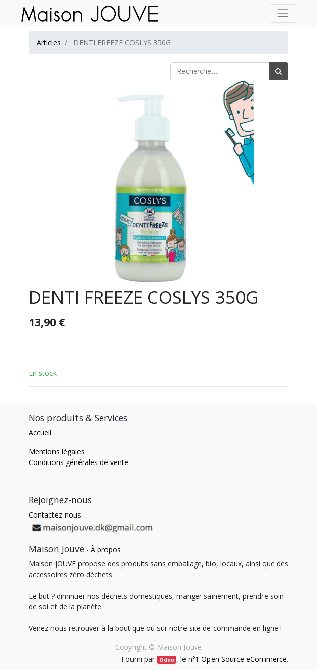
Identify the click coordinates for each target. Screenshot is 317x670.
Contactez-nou (53, 515)
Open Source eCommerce (244, 659)
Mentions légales (57, 451)
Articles (49, 42)
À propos (106, 549)
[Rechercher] (278, 71)
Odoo (166, 659)
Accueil (40, 432)
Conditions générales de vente (78, 462)
